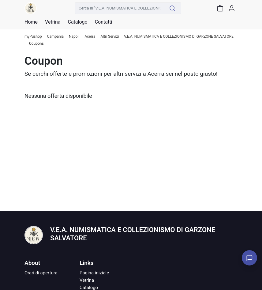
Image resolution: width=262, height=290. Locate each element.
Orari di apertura (41, 273)
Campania (55, 37)
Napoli (74, 37)
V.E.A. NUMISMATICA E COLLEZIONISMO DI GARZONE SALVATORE (179, 37)
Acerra (90, 37)
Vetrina (87, 280)
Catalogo (77, 22)
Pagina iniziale (94, 273)
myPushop (33, 37)
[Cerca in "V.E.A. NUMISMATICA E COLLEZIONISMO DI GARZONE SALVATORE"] (119, 8)
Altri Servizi (109, 37)
